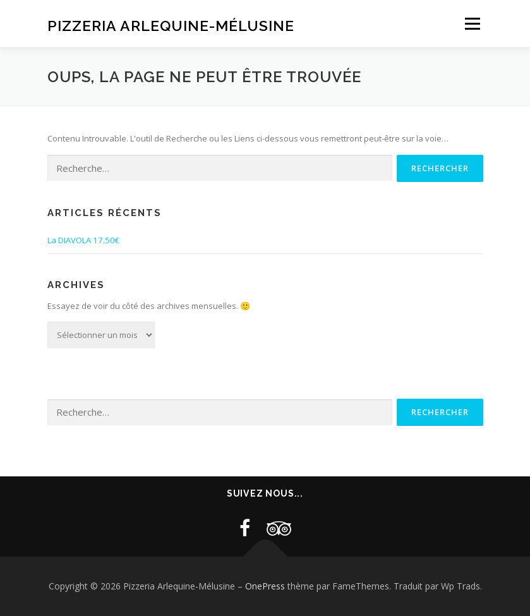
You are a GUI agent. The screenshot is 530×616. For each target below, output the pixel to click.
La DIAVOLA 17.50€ (83, 240)
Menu (472, 23)
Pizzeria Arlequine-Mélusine (170, 24)
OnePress (265, 586)
